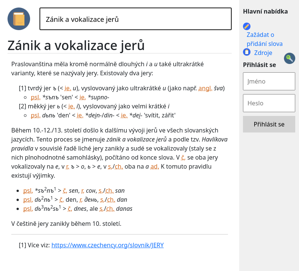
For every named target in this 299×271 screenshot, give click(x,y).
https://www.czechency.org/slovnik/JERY (108, 245)
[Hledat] (135, 19)
